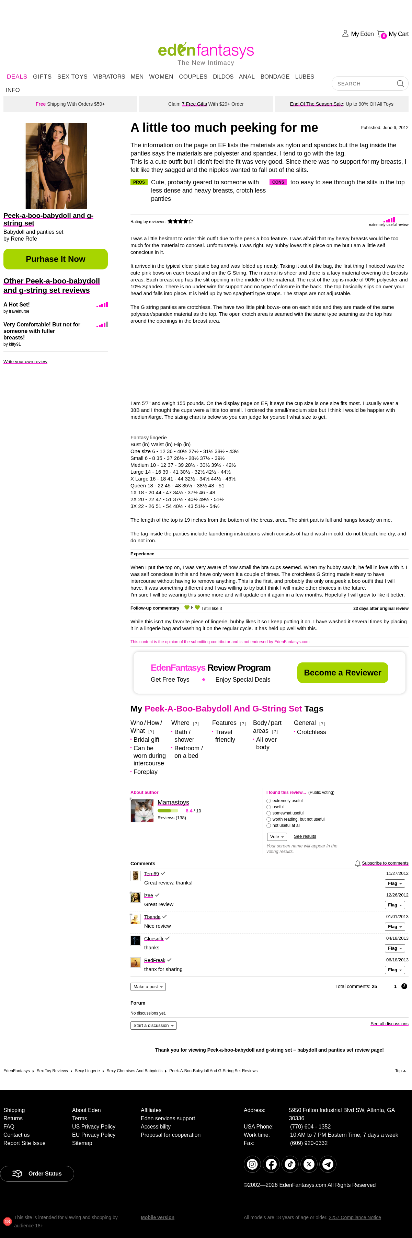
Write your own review (25, 361)
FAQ (8, 1127)
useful (278, 807)
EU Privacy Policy (93, 1135)
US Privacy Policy (93, 1127)
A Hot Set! (16, 305)
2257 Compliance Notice (355, 1217)
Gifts (42, 76)
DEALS (17, 76)
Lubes (304, 76)
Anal (247, 76)
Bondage (275, 76)
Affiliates (151, 1110)
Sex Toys (72, 76)
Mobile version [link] (157, 1217)
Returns (13, 1118)
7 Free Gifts (194, 104)
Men (137, 76)
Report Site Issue (24, 1143)
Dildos (223, 76)
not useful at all (286, 825)
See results (305, 836)
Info (13, 90)
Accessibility (156, 1127)
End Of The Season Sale (316, 104)
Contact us (16, 1135)
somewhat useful (288, 813)
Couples (193, 76)
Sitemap (82, 1143)
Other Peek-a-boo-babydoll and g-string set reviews (51, 285)
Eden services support (168, 1118)
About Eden (86, 1110)
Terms (79, 1118)
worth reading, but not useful (298, 819)
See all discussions (389, 1023)
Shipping (14, 1110)
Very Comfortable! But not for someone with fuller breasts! (41, 331)
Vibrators (109, 76)
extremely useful (287, 800)
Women (161, 76)
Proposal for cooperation (171, 1135)
